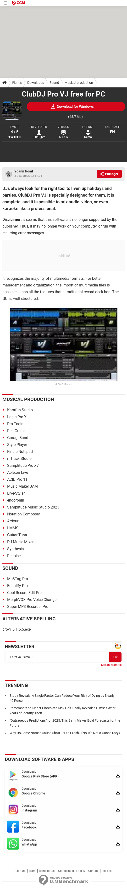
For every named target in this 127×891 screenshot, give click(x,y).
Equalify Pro (17, 585)
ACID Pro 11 (17, 479)
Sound (54, 83)
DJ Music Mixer (20, 542)
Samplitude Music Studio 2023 (33, 507)
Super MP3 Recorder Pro (27, 606)
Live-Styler (16, 493)
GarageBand (17, 437)
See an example (111, 665)
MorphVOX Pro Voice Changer (32, 599)
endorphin (15, 500)
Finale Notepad (20, 451)
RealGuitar (16, 430)
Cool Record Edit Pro (24, 592)
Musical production (79, 83)
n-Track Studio (19, 458)
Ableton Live (17, 472)
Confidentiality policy (71, 871)
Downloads (35, 83)
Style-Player (17, 444)
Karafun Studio (20, 410)
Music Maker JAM (22, 486)
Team (32, 871)
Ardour (12, 521)
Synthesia (15, 549)
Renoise (14, 556)
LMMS (12, 528)
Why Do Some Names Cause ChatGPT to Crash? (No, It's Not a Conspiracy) (65, 733)
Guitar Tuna (17, 535)
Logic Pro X (17, 417)
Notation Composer (23, 514)
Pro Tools (15, 424)
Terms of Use (47, 871)
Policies (106, 871)
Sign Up (21, 871)
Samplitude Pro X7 (23, 465)
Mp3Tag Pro (17, 579)
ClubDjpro (39, 137)
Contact (93, 871)
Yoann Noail (23, 171)
